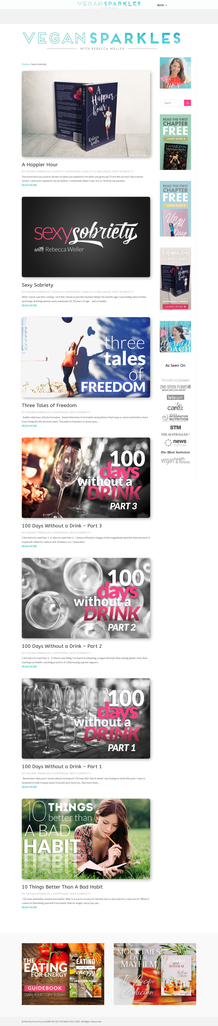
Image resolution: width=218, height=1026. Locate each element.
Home (54, 5)
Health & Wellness (96, 171)
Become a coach (143, 5)
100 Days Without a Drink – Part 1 (62, 767)
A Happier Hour (40, 165)
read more (29, 184)
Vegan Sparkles (38, 171)
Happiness (73, 171)
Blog (160, 5)
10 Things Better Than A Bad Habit (62, 887)
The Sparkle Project (114, 5)
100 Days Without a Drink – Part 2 (62, 646)
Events (58, 171)
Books (78, 5)
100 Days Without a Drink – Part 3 (62, 526)
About (65, 5)
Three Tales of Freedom (49, 405)
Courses (91, 5)
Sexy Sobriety (123, 171)
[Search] (187, 103)
